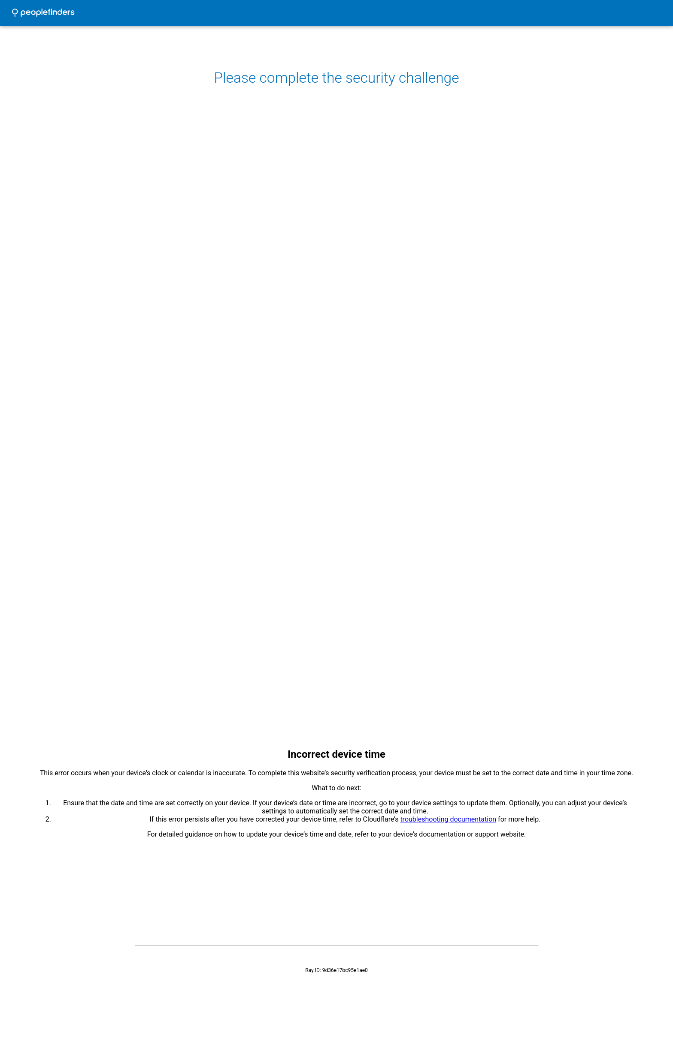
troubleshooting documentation (448, 819)
